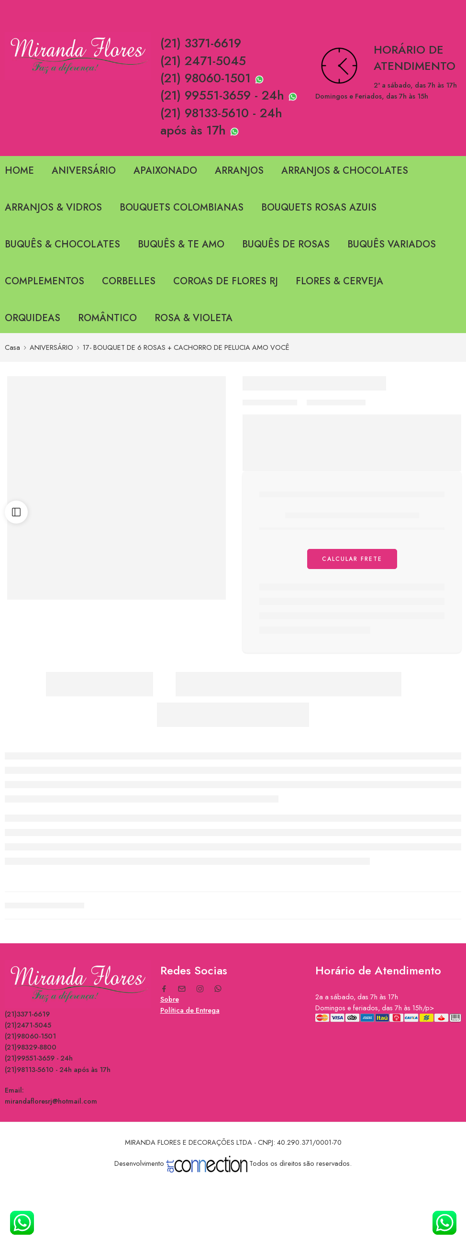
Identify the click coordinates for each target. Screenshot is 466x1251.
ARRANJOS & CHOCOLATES (344, 171)
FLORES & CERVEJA (339, 281)
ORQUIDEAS (32, 318)
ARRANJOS (239, 171)
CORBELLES (128, 281)
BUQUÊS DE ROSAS (286, 244)
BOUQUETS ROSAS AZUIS (319, 207)
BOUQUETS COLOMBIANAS (182, 207)
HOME (19, 171)
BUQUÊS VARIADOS (391, 244)
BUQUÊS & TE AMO (181, 244)
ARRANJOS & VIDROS (53, 207)
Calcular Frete (352, 559)
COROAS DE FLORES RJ (225, 281)
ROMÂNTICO (107, 318)
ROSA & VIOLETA (194, 318)
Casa (12, 347)
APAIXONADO (165, 171)
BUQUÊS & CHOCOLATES (62, 244)
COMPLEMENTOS (44, 281)
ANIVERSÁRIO (84, 171)
